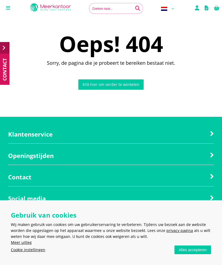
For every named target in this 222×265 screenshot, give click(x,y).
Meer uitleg (21, 242)
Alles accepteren (193, 250)
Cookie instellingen (28, 249)
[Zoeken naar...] (137, 8)
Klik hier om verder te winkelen (111, 84)
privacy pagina (179, 230)
